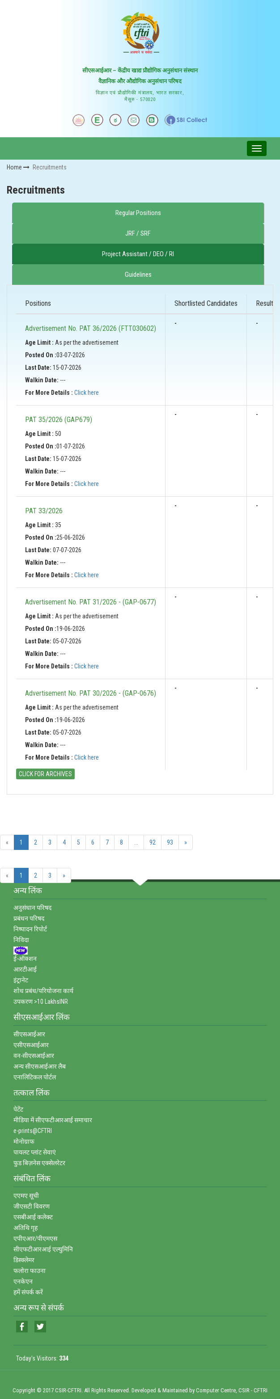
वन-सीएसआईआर (33, 1055)
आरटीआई (25, 969)
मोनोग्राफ (23, 1141)
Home (18, 167)
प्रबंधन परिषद (28, 918)
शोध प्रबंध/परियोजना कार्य (43, 990)
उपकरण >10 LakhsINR (40, 1001)
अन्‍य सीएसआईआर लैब (39, 1066)
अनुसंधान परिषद (32, 907)
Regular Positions (138, 213)
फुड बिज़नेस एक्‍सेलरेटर (39, 1163)
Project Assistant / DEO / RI (138, 254)
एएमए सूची (26, 1195)
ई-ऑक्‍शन (25, 958)
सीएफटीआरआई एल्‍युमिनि (43, 1249)
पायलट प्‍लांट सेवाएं (34, 1152)
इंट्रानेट (20, 980)
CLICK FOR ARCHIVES (45, 774)
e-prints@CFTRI (32, 1130)
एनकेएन (23, 1281)
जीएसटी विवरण (31, 1206)
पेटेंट (18, 1109)
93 (170, 842)
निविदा (21, 939)
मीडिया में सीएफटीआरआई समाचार (52, 1120)
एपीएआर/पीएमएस (35, 1238)
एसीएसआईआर (31, 1044)
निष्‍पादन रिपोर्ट (30, 929)
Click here (86, 392)
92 (152, 842)
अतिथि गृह (25, 1227)
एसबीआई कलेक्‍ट (33, 1217)
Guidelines (138, 275)
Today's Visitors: (42, 1358)
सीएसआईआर (29, 1034)
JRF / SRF (138, 233)
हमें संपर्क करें (28, 1292)
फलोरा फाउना (29, 1270)
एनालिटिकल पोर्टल (34, 1077)
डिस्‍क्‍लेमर (23, 1260)
